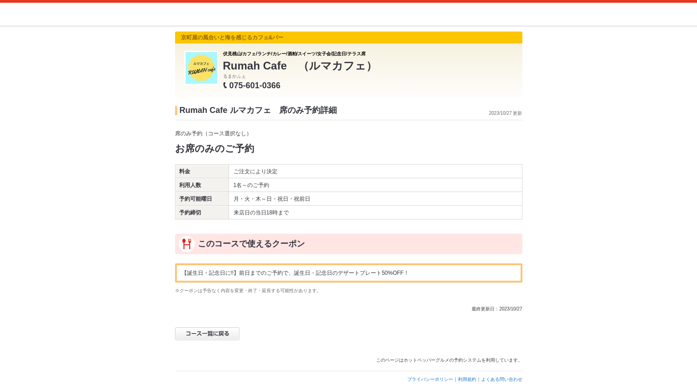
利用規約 (467, 379)
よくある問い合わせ (501, 379)
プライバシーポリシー (430, 379)
